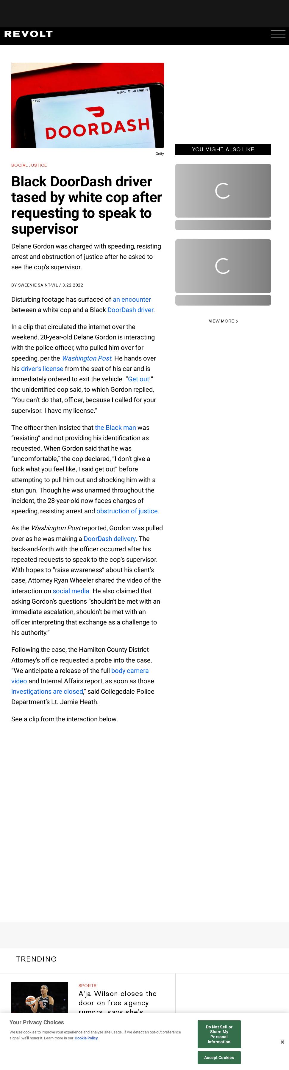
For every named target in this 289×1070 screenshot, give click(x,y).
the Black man (115, 427)
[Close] (282, 1042)
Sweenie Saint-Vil (38, 285)
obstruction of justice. (128, 511)
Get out (138, 379)
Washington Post (86, 358)
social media (71, 591)
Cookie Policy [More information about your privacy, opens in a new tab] (86, 1038)
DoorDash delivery (109, 538)
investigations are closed (47, 691)
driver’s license (42, 368)
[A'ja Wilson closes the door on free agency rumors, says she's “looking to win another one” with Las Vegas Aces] (39, 998)
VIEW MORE (221, 321)
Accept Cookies (219, 1057)
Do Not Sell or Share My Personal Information (219, 1034)
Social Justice (29, 165)
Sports (88, 985)
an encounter (132, 299)
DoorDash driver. (131, 310)
